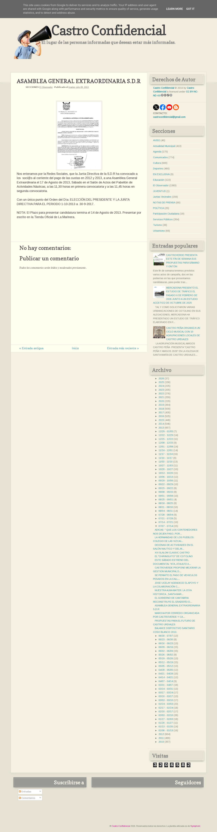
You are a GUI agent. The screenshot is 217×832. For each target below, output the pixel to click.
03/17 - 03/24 (166, 692)
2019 (161, 404)
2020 (161, 401)
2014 (161, 423)
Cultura (157, 163)
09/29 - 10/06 (166, 480)
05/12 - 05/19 (166, 662)
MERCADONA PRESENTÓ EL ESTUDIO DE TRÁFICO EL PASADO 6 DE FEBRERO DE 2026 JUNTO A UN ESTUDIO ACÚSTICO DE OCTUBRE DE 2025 (175, 295)
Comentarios (27, 798)
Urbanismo (159, 230)
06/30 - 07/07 (166, 635)
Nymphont (195, 826)
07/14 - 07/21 (166, 522)
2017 (161, 412)
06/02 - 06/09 (166, 651)
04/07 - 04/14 (166, 681)
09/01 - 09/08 (166, 495)
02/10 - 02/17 (166, 711)
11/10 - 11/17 (166, 458)
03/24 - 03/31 (166, 688)
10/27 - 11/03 (166, 465)
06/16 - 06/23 (166, 643)
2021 (161, 397)
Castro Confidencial (108, 30)
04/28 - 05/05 (166, 670)
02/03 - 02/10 (166, 715)
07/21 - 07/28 (166, 518)
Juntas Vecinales (162, 196)
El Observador (46, 87)
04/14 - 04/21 (166, 677)
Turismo (157, 225)
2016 (161, 416)
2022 (161, 393)
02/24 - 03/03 (166, 704)
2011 (161, 738)
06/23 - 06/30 (166, 639)
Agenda (157, 151)
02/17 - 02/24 (166, 707)
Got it (190, 8)
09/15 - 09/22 (166, 488)
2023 (161, 389)
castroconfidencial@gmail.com (169, 117)
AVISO (156, 140)
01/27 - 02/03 (166, 719)
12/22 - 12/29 (166, 435)
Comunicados (160, 157)
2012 (161, 734)
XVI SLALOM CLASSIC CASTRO (172, 552)
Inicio (75, 348)
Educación (158, 180)
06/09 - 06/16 (166, 647)
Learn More (174, 8)
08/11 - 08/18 (166, 507)
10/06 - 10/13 (166, 477)
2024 (161, 386)
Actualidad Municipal (164, 146)
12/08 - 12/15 (166, 442)
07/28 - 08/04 (166, 514)
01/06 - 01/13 (166, 730)
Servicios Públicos (163, 219)
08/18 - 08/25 (166, 503)
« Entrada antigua (31, 348)
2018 (161, 408)
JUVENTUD (159, 191)
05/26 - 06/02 (166, 654)
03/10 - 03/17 (166, 696)
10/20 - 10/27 (166, 469)
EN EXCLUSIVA (161, 174)
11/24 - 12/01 (166, 450)
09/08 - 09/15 (166, 492)
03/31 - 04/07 (166, 685)
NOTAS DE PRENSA (164, 202)
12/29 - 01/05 (166, 431)
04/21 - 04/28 (166, 673)
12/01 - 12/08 (166, 446)
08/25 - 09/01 (166, 499)
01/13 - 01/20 (166, 726)
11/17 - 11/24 (166, 454)
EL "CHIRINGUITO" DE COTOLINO (174, 556)
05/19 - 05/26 (166, 658)
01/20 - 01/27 (166, 722)
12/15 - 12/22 (166, 439)
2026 (161, 378)
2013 (161, 427)
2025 (161, 382)
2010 (161, 741)
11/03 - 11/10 (166, 461)
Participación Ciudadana (166, 213)
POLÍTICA (158, 208)
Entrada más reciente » (123, 348)
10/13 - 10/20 (166, 473)
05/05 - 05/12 (166, 666)
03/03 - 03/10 (166, 700)
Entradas (25, 791)
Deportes (158, 168)
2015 (161, 420)
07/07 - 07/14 (166, 526)
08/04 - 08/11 (166, 510)
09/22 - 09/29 (166, 484)
